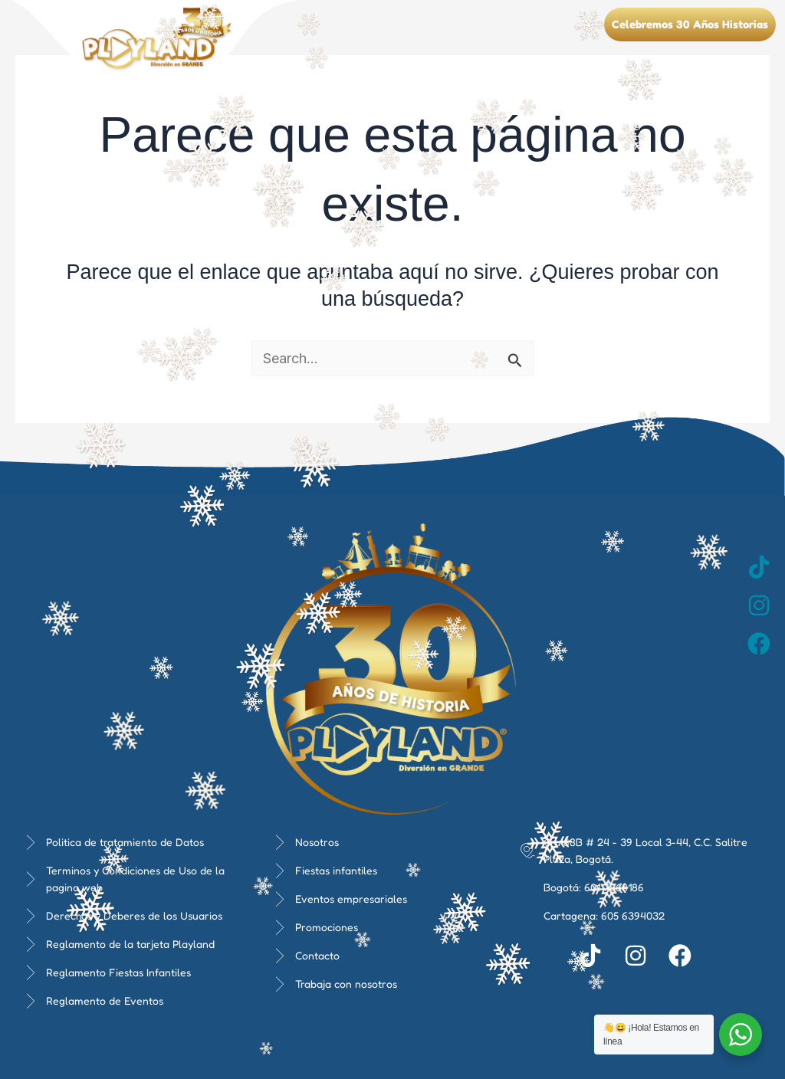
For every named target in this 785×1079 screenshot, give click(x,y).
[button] (581, 15)
